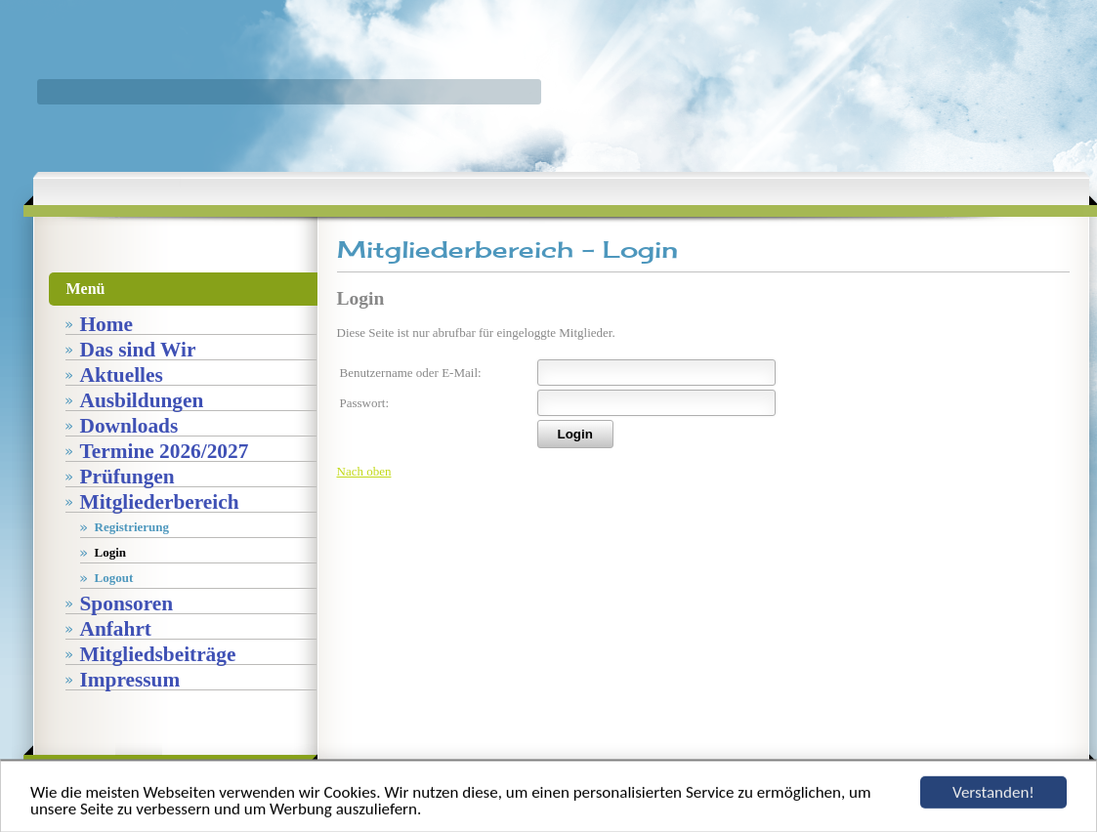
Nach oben (364, 471)
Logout (114, 577)
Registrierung (132, 527)
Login (111, 552)
